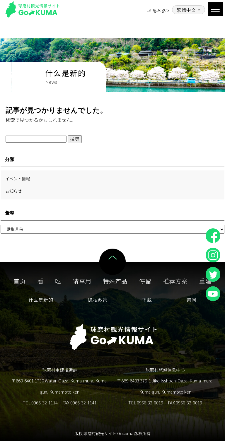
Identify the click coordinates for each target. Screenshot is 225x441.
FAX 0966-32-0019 (185, 402)
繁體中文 (186, 10)
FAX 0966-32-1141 (79, 402)
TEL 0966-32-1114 (40, 402)
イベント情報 (17, 178)
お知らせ (13, 191)
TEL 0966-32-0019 (145, 402)
